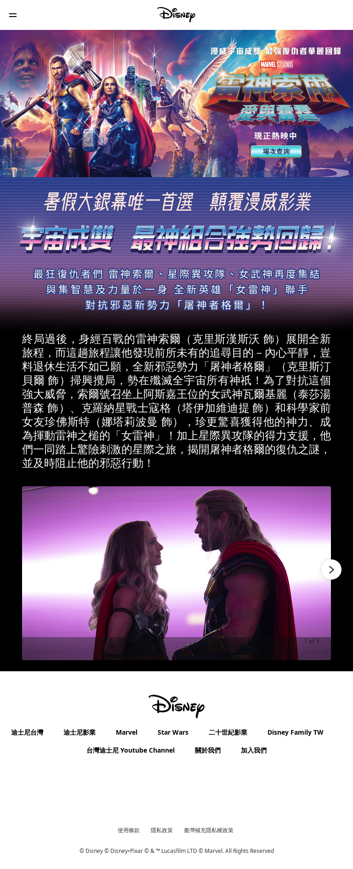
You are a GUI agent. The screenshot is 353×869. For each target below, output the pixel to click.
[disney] (176, 707)
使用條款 (129, 830)
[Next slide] (317, 573)
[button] (13, 15)
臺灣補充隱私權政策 (208, 830)
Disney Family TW (296, 732)
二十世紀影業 (228, 732)
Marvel (126, 732)
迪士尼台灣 (27, 732)
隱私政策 (162, 830)
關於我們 (208, 750)
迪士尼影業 (79, 732)
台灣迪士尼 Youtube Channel (130, 750)
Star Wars (173, 732)
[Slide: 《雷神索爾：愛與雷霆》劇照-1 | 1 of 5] (176, 573)
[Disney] (176, 15)
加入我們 (254, 750)
